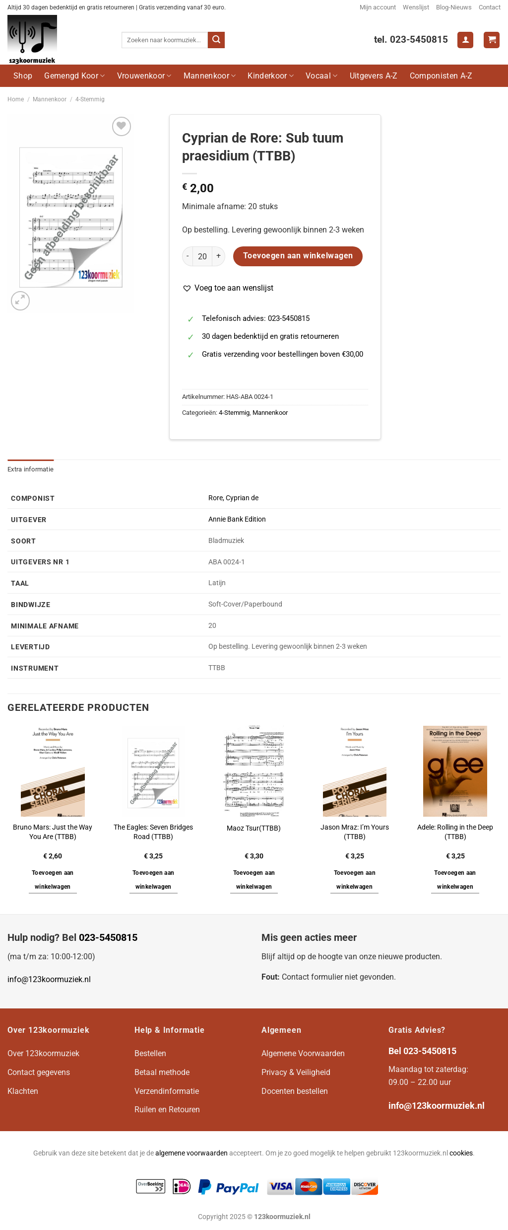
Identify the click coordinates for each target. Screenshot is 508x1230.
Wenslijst (416, 7)
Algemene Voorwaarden (303, 1053)
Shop (22, 75)
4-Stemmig (90, 99)
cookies (461, 1153)
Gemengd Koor (74, 75)
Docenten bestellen (294, 1091)
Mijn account (378, 7)
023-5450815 (108, 937)
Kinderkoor (271, 75)
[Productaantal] (202, 256)
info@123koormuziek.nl (49, 979)
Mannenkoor (210, 75)
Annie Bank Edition (237, 519)
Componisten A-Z (441, 75)
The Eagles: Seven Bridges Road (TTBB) (153, 832)
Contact (490, 7)
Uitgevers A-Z (374, 75)
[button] (227, 288)
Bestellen (150, 1053)
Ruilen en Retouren (167, 1109)
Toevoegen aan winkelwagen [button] (53, 879)
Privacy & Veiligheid (295, 1072)
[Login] (465, 40)
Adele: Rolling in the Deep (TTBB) (455, 832)
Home (15, 99)
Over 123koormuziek (43, 1053)
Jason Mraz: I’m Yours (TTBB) (354, 832)
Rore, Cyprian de (233, 498)
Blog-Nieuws (454, 7)
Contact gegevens (38, 1072)
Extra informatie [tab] (30, 469)
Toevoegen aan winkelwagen (298, 255)
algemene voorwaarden (191, 1153)
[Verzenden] (216, 40)
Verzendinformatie (166, 1091)
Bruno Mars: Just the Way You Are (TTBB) (52, 832)
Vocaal (321, 75)
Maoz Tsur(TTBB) (254, 828)
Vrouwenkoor (144, 75)
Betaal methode (162, 1072)
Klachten (22, 1091)
